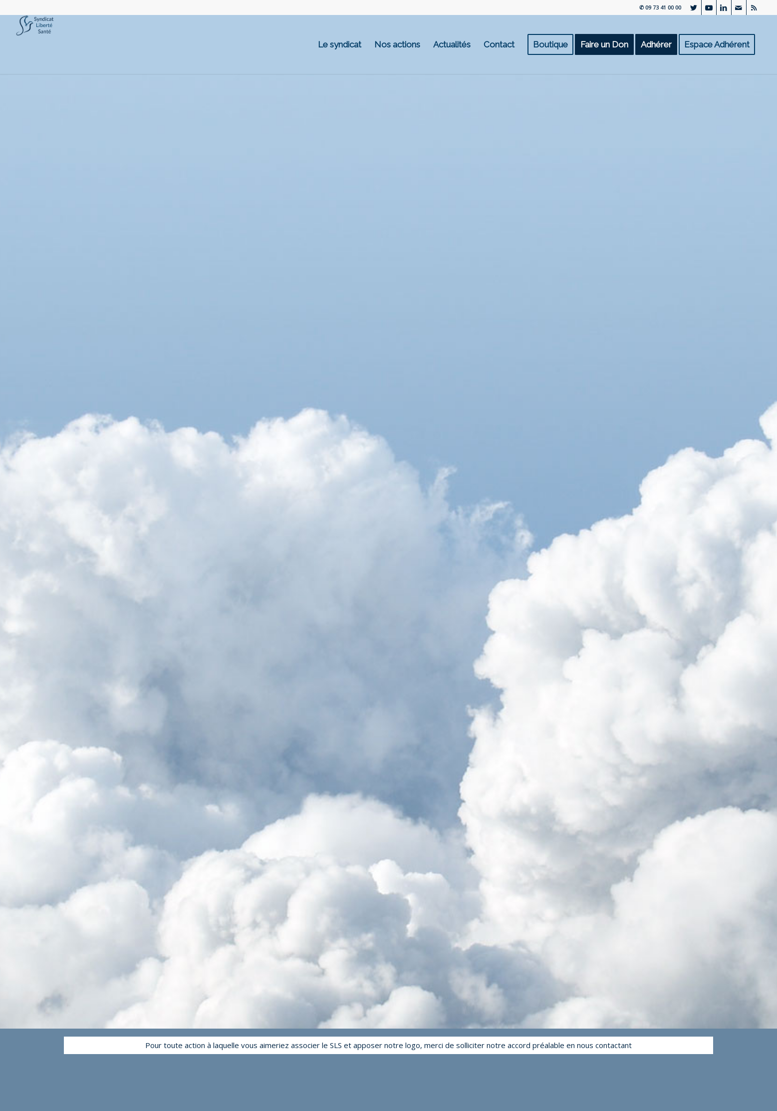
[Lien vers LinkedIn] (724, 7)
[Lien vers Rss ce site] (754, 7)
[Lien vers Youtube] (709, 7)
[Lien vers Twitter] (694, 7)
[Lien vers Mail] (739, 7)
